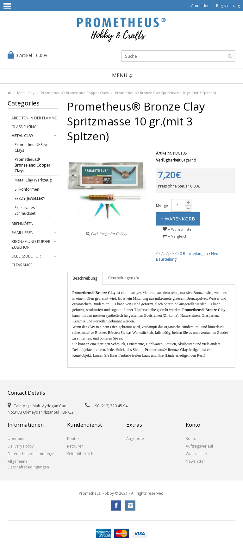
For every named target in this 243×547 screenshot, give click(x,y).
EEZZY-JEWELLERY (30, 198)
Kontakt (74, 438)
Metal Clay (25, 92)
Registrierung (228, 5)
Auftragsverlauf (199, 446)
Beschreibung (84, 278)
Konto (191, 438)
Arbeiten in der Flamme (34, 118)
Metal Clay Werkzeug (33, 180)
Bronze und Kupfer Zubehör (30, 244)
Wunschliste (196, 453)
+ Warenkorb (178, 218)
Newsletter (195, 461)
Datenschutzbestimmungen (32, 453)
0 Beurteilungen (194, 253)
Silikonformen (27, 189)
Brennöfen (22, 223)
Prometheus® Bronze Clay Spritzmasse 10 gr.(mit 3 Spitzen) (165, 92)
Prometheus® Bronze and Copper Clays (75, 92)
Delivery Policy (21, 446)
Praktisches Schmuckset (25, 210)
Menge (162, 205)
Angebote (135, 438)
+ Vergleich (175, 236)
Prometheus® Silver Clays (32, 147)
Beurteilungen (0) (123, 278)
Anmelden (200, 5)
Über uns (16, 438)
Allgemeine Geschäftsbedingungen (28, 464)
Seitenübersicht (81, 453)
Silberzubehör (26, 256)
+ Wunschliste (177, 229)
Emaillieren (22, 232)
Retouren (75, 446)
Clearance (21, 265)
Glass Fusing (24, 127)
